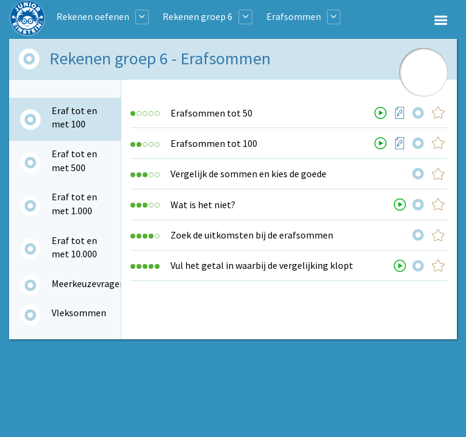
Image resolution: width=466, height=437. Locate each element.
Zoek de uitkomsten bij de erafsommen (252, 235)
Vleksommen (79, 313)
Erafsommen (293, 16)
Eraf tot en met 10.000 (74, 247)
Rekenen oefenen (92, 16)
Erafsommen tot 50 (211, 113)
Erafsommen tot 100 (214, 143)
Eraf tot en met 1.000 (74, 203)
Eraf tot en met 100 (74, 117)
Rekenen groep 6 (197, 16)
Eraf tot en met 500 (74, 160)
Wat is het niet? (203, 204)
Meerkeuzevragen (88, 283)
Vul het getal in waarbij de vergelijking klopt (262, 265)
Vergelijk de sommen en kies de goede (248, 174)
